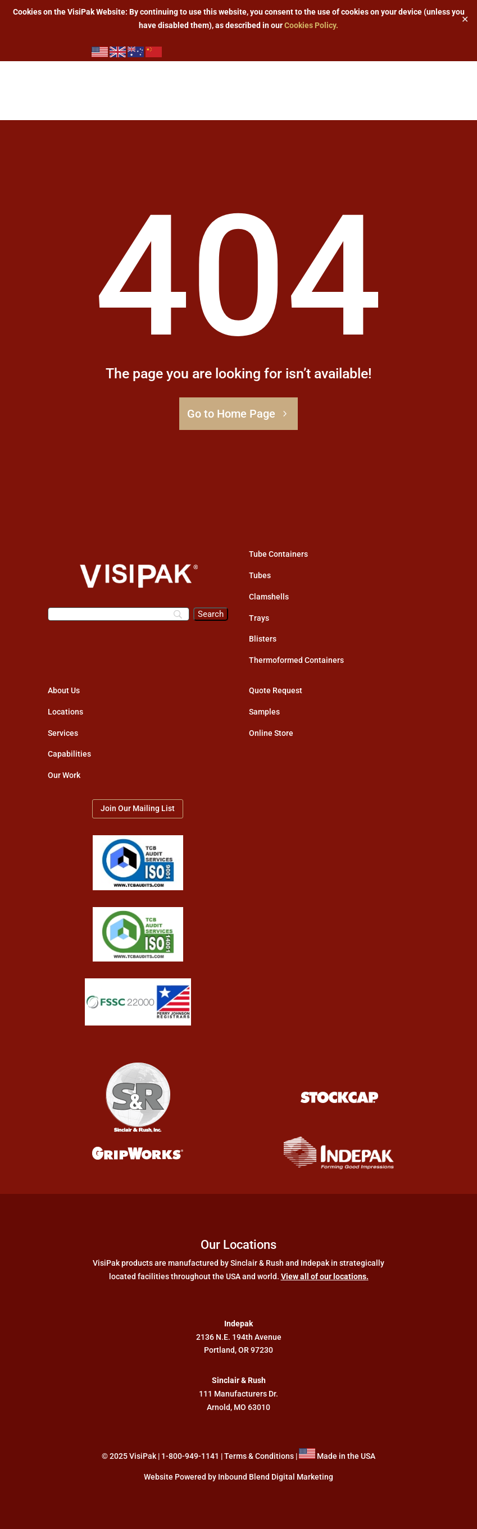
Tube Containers (278, 554)
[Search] (118, 614)
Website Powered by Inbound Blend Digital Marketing (238, 1476)
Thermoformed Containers (296, 660)
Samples (264, 711)
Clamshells (269, 596)
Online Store (271, 733)
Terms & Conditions (259, 1456)
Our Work (64, 775)
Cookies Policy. (311, 25)
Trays (259, 618)
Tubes (260, 575)
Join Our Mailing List (138, 808)
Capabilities (69, 753)
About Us (64, 690)
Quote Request (275, 690)
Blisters (262, 638)
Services (63, 733)
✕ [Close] (465, 18)
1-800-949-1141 (190, 1456)
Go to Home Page (231, 413)
